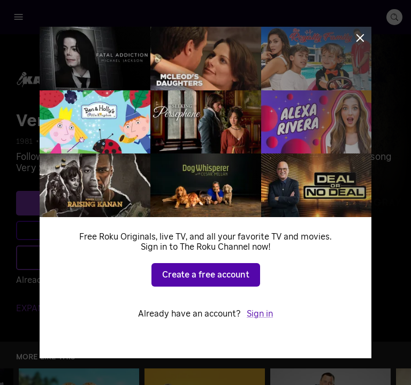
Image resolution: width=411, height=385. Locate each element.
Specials (80, 141)
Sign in (113, 280)
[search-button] (394, 17)
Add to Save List (120, 257)
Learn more (122, 230)
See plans (120, 203)
